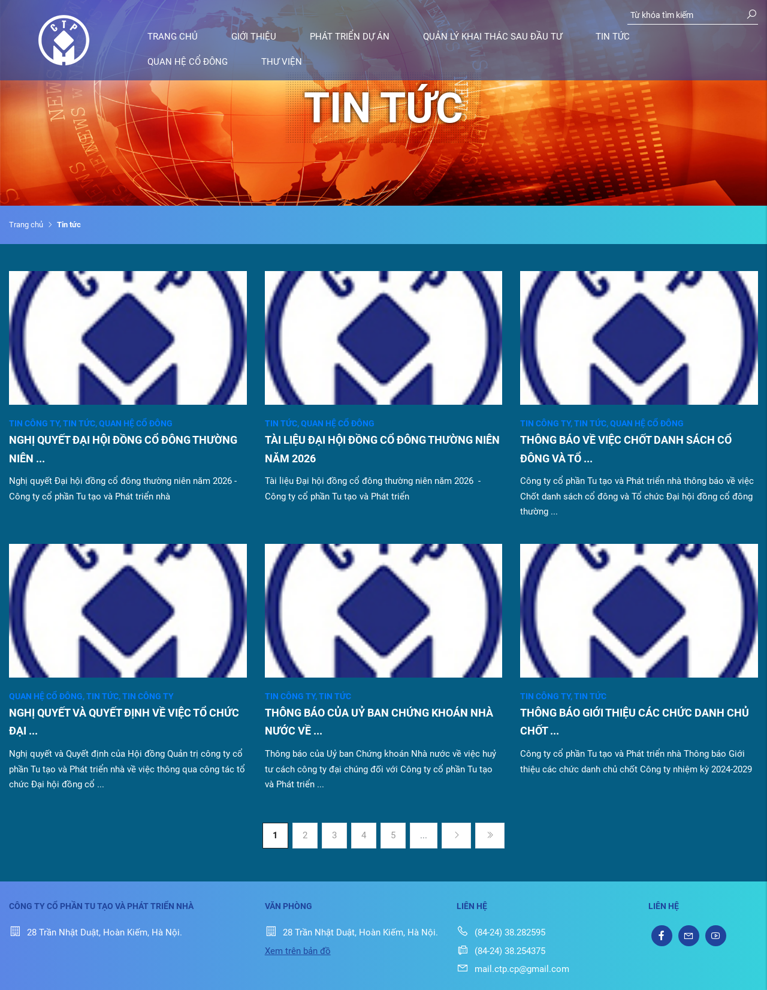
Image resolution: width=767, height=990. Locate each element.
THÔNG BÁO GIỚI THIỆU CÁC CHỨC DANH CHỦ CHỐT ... (634, 722)
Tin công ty (36, 423)
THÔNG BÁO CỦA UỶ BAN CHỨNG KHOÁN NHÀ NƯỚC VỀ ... (379, 722)
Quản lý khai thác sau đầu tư (492, 36)
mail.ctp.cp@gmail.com (513, 969)
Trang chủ (172, 36)
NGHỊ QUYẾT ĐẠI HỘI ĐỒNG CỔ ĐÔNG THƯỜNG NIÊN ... (123, 449)
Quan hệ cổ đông (187, 61)
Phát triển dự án (349, 36)
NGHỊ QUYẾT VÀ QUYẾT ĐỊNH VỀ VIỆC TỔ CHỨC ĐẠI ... (124, 722)
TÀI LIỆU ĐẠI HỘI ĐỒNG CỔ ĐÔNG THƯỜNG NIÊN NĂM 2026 (382, 449)
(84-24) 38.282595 (501, 932)
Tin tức (613, 36)
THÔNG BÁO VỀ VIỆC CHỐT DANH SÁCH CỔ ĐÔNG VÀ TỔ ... (626, 449)
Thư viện (281, 61)
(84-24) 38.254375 (501, 951)
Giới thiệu (253, 36)
